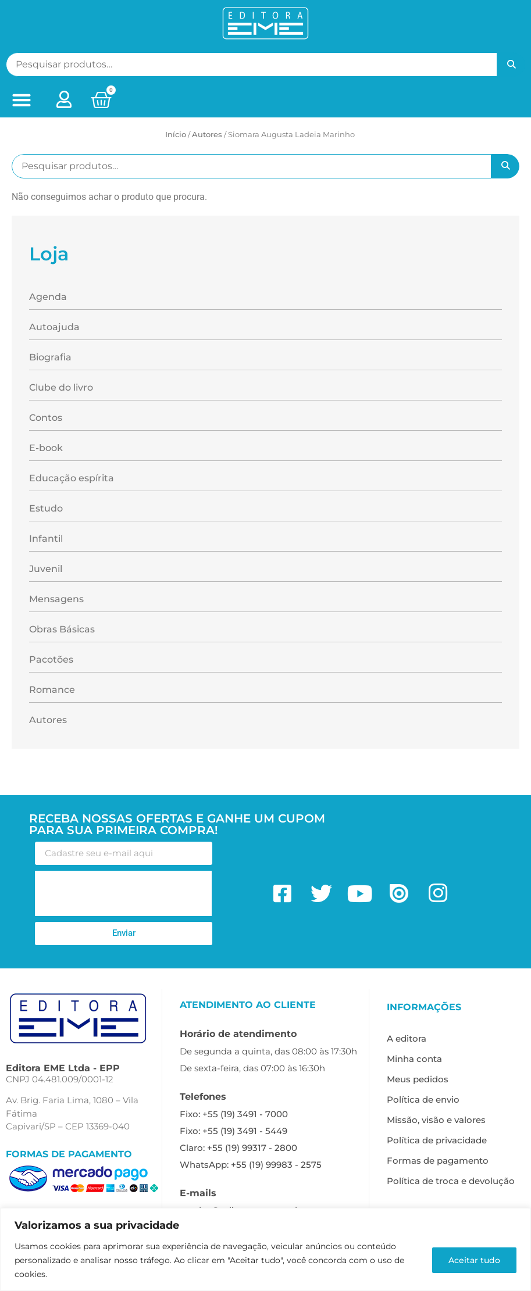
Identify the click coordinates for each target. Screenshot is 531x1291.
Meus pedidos (417, 1079)
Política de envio (423, 1099)
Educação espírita (71, 478)
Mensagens (56, 599)
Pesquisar (511, 64)
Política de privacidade (437, 1140)
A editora (406, 1038)
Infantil (46, 538)
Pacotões (51, 659)
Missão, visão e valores (436, 1119)
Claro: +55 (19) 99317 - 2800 (238, 1147)
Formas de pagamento (438, 1160)
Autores (48, 719)
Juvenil (45, 568)
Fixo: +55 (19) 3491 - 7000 (234, 1114)
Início (175, 134)
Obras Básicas (62, 629)
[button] (21, 100)
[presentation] (123, 893)
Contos (45, 417)
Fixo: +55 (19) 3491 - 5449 (233, 1130)
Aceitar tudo (474, 1260)
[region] (265, 1249)
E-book (46, 447)
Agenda (48, 296)
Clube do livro (61, 387)
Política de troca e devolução (451, 1180)
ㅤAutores (207, 134)
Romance (52, 689)
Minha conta (414, 1058)
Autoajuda (54, 326)
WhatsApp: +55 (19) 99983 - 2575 (251, 1164)
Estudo (46, 508)
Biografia (50, 357)
